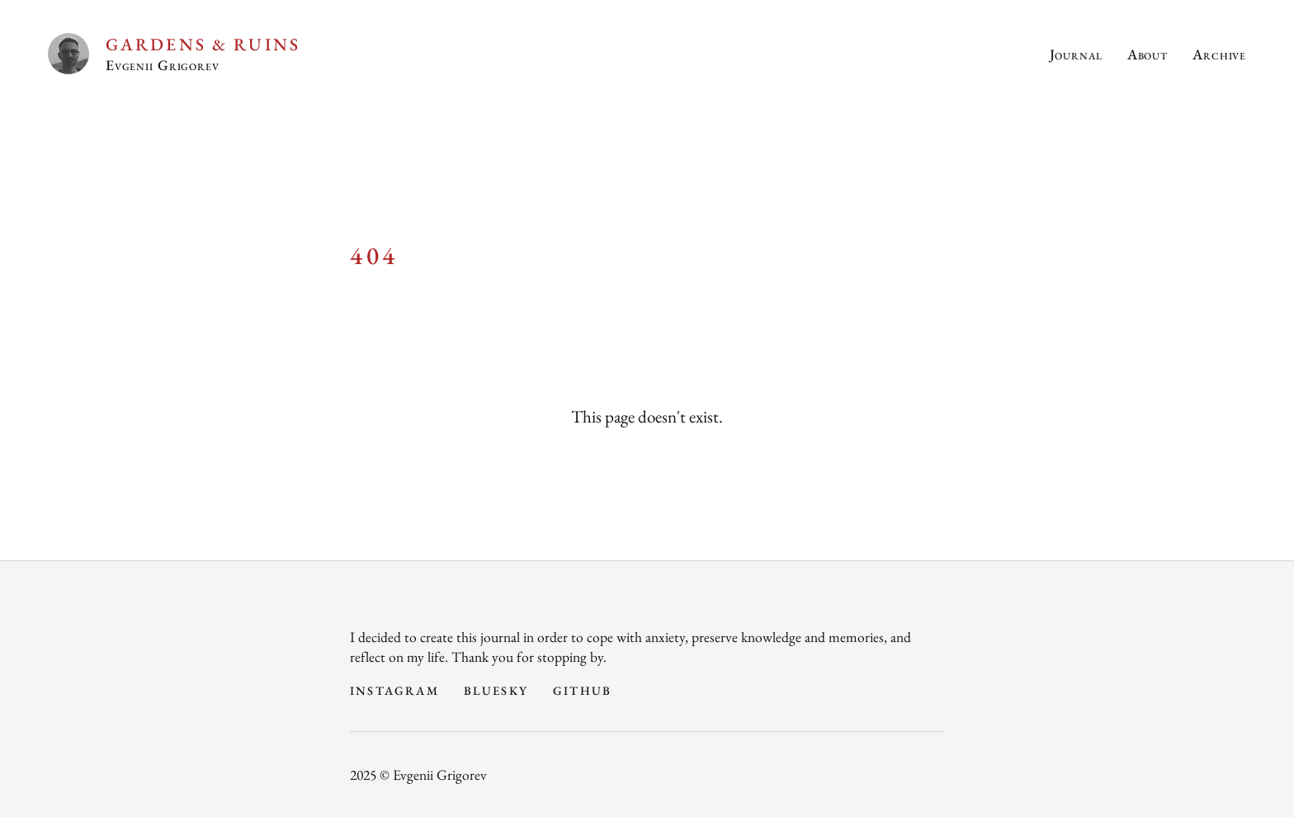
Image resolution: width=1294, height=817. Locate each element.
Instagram (394, 690)
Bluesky (496, 690)
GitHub (582, 690)
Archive (1219, 54)
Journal (1076, 54)
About (1147, 54)
